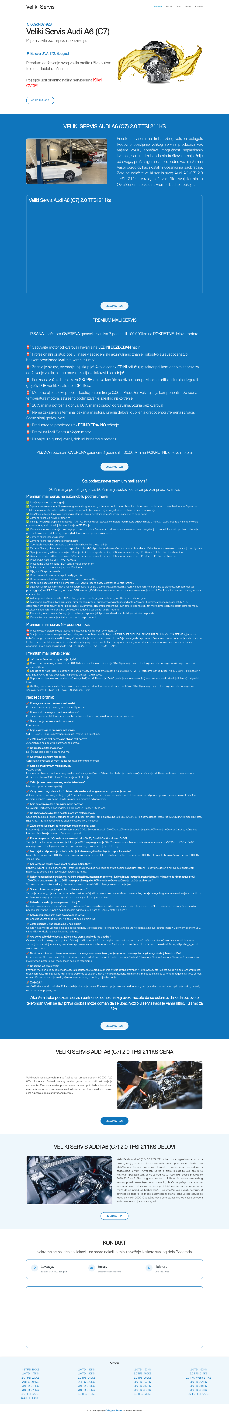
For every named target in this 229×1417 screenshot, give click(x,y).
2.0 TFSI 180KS (142, 1373)
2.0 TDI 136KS (86, 1369)
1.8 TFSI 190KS (30, 1369)
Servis (169, 6)
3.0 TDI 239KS (142, 1385)
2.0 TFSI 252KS (142, 1377)
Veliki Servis (40, 7)
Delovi (188, 6)
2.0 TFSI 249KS (86, 1377)
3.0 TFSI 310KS (86, 1393)
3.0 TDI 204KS (198, 1381)
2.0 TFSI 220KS (30, 1377)
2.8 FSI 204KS (30, 1381)
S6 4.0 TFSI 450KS (30, 1398)
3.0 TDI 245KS (198, 1385)
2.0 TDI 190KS (86, 1373)
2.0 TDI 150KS (142, 1369)
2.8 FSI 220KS (86, 1381)
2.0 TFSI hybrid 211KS (198, 1377)
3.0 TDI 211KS (30, 1385)
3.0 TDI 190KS (142, 1381)
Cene (178, 6)
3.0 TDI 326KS (198, 1389)
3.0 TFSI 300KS (30, 1393)
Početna (158, 6)
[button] (32, 161)
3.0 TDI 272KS (30, 1389)
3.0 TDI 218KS (86, 1385)
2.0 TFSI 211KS (199, 1373)
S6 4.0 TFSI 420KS (198, 1393)
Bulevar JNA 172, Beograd (47, 54)
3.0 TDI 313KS (86, 1389)
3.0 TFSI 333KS (142, 1393)
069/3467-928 (39, 24)
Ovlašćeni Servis (113, 1410)
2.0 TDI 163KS (198, 1369)
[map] (57, 1269)
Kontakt (199, 6)
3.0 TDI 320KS (142, 1389)
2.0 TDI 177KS (30, 1373)
